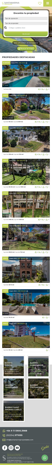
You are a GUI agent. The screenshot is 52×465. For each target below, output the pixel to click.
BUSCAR (26, 34)
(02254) (12, 435)
